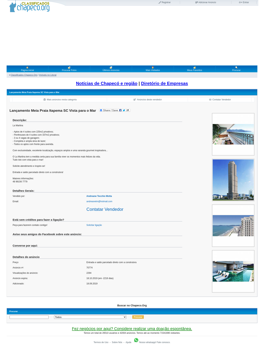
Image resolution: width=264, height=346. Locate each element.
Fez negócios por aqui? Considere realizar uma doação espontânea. (132, 328)
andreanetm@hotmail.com (99, 201)
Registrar (166, 2)
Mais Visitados (153, 69)
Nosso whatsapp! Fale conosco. (151, 342)
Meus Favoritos (194, 69)
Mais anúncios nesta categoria (62, 99)
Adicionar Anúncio (207, 2)
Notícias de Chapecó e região (107, 83)
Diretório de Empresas (164, 83)
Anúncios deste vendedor (149, 99)
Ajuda (128, 342)
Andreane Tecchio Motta (99, 196)
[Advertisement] (132, 38)
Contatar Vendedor (221, 99)
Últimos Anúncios (110, 69)
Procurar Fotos (69, 69)
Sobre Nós (117, 342)
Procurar (236, 69)
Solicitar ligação (94, 225)
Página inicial (27, 69)
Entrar (246, 2)
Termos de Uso (101, 342)
